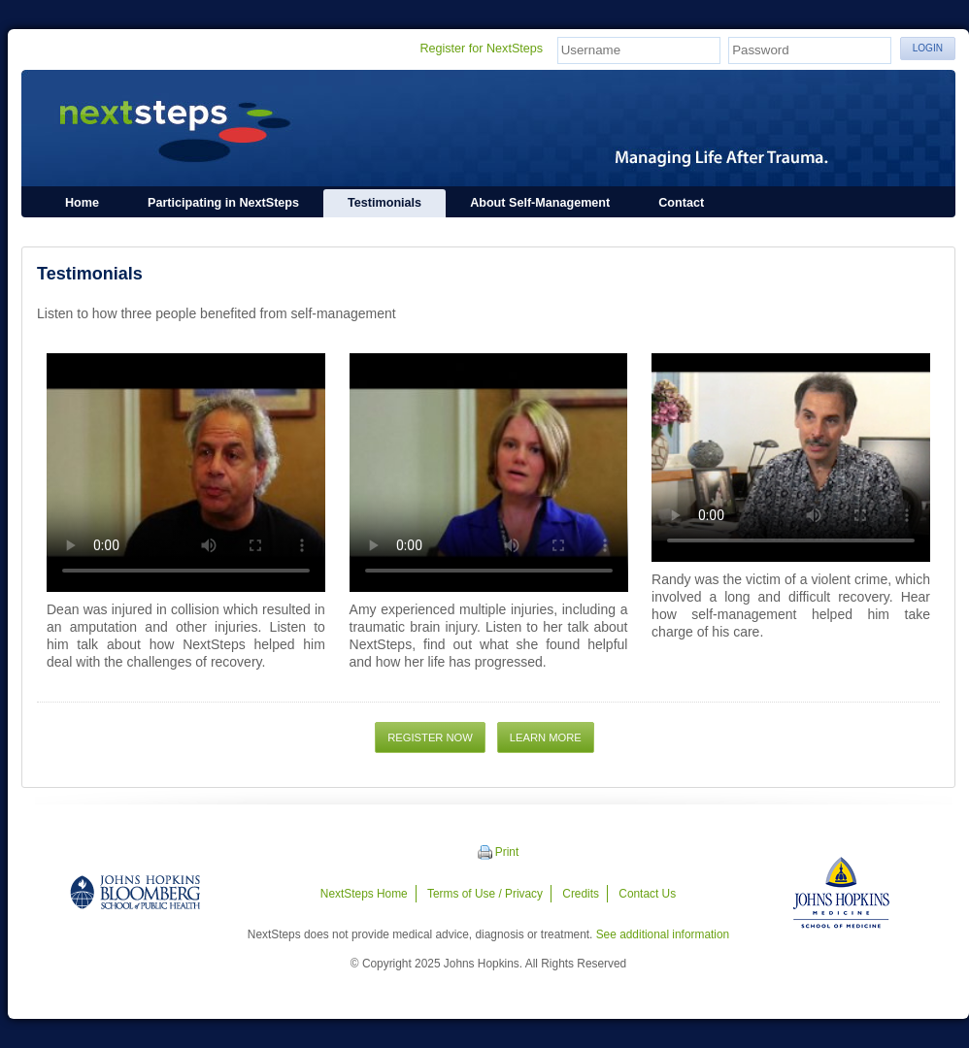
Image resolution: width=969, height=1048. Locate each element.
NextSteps (488, 128)
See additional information (663, 934)
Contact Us (647, 894)
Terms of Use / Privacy (485, 894)
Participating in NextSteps (223, 203)
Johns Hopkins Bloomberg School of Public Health (135, 893)
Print (506, 852)
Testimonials (384, 203)
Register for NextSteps (481, 48)
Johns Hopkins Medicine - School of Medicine (842, 893)
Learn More (546, 737)
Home (82, 203)
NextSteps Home (364, 894)
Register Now (430, 737)
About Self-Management (540, 203)
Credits (580, 894)
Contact (681, 203)
